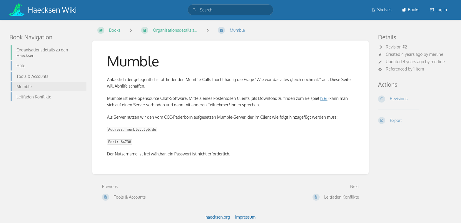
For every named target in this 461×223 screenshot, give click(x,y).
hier (323, 98)
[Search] (194, 9)
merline (436, 54)
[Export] (414, 120)
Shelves (381, 9)
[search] (230, 9)
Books (410, 9)
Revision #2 (392, 47)
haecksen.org (218, 216)
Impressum (245, 216)
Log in (438, 9)
